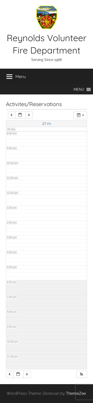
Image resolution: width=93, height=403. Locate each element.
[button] (79, 89)
